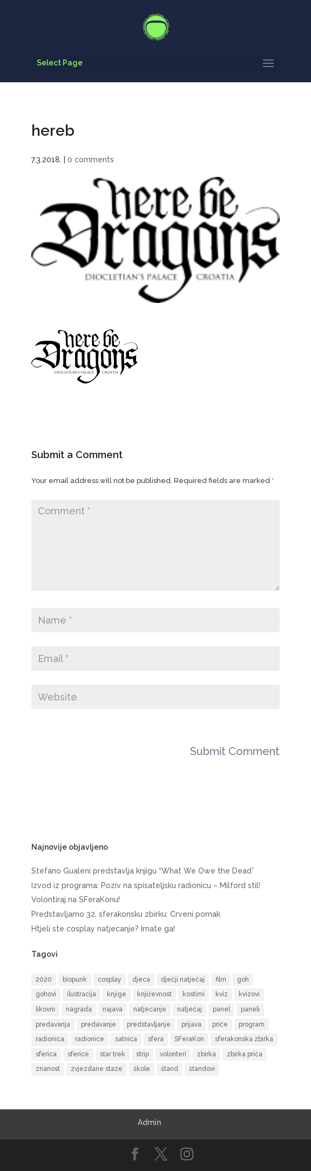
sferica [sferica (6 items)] (46, 1054)
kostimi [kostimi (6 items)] (193, 994)
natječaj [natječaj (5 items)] (189, 1009)
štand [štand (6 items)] (169, 1069)
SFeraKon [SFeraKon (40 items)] (189, 1039)
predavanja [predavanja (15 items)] (53, 1024)
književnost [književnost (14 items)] (154, 994)
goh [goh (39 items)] (243, 979)
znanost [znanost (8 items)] (48, 1069)
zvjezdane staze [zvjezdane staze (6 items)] (97, 1069)
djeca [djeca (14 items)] (141, 979)
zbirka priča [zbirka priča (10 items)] (244, 1054)
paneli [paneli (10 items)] (250, 1009)
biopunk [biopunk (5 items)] (75, 979)
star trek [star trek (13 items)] (112, 1054)
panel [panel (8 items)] (221, 1009)
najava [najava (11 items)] (113, 1009)
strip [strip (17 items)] (142, 1054)
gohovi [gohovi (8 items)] (46, 994)
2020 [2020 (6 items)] (44, 979)
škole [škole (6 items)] (141, 1069)
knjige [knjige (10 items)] (116, 994)
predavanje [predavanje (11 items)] (98, 1024)
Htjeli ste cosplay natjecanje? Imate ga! (103, 928)
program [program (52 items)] (252, 1024)
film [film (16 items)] (220, 979)
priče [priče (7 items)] (220, 1024)
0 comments (90, 159)
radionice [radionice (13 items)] (89, 1039)
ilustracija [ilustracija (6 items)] (81, 994)
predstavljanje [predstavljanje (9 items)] (149, 1024)
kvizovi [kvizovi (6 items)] (249, 994)
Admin (149, 1122)
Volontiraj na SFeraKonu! (75, 899)
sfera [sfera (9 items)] (156, 1039)
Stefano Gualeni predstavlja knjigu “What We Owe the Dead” (142, 870)
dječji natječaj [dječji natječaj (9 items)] (183, 979)
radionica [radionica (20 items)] (50, 1039)
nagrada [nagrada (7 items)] (79, 1009)
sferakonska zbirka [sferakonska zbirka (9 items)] (244, 1039)
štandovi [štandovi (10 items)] (202, 1069)
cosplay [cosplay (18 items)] (109, 979)
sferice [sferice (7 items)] (78, 1054)
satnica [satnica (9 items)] (126, 1039)
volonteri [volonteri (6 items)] (173, 1054)
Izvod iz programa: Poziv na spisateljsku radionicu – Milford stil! (145, 885)
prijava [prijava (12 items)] (191, 1024)
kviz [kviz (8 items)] (221, 994)
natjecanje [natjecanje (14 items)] (149, 1009)
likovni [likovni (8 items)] (45, 1009)
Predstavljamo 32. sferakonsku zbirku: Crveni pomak (125, 914)
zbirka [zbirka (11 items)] (206, 1054)
